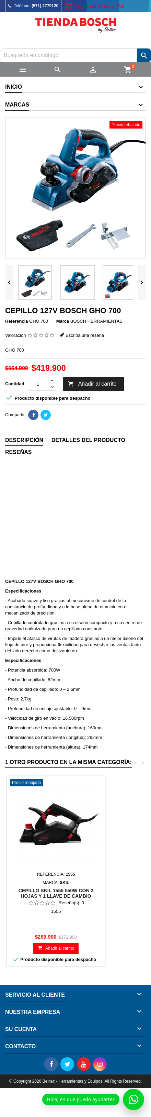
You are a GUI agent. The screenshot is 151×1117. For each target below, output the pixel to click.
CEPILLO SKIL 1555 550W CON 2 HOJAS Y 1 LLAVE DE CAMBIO (56, 893)
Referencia (16, 321)
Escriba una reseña (85, 335)
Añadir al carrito (92, 384)
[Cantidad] (38, 384)
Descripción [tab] (24, 440)
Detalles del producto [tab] (88, 440)
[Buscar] (75, 55)
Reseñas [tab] (18, 452)
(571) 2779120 (45, 5)
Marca (62, 321)
